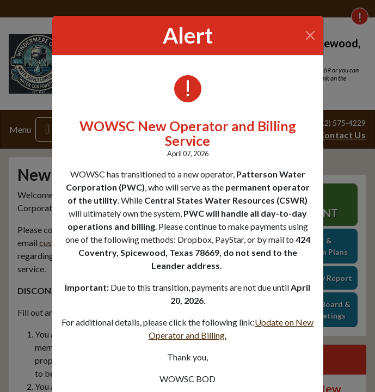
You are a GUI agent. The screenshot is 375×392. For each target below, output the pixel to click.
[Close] (310, 35)
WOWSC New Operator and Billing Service (187, 133)
